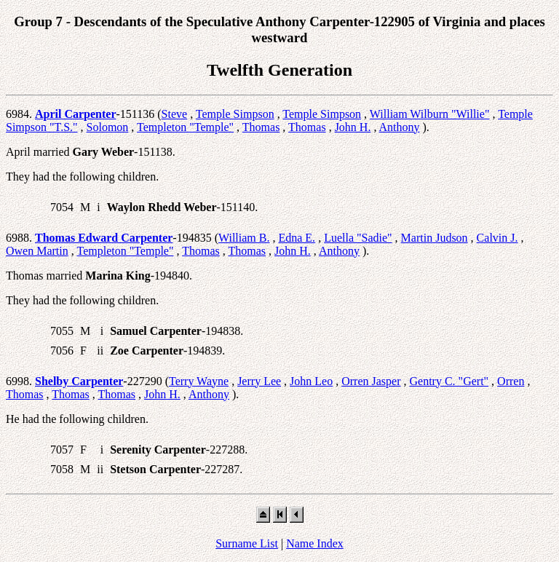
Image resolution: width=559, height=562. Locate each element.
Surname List (246, 543)
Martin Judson (434, 237)
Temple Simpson (235, 114)
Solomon (108, 127)
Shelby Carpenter (79, 381)
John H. (353, 127)
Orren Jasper (370, 381)
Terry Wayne (199, 381)
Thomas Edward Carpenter (104, 237)
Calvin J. (497, 237)
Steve (175, 114)
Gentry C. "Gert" (449, 381)
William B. (243, 237)
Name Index (315, 543)
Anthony (399, 127)
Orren (510, 381)
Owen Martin (37, 251)
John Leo (311, 381)
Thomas (261, 127)
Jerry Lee (259, 381)
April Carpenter (75, 114)
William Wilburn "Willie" (430, 114)
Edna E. (296, 237)
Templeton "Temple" (185, 127)
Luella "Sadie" (358, 237)
